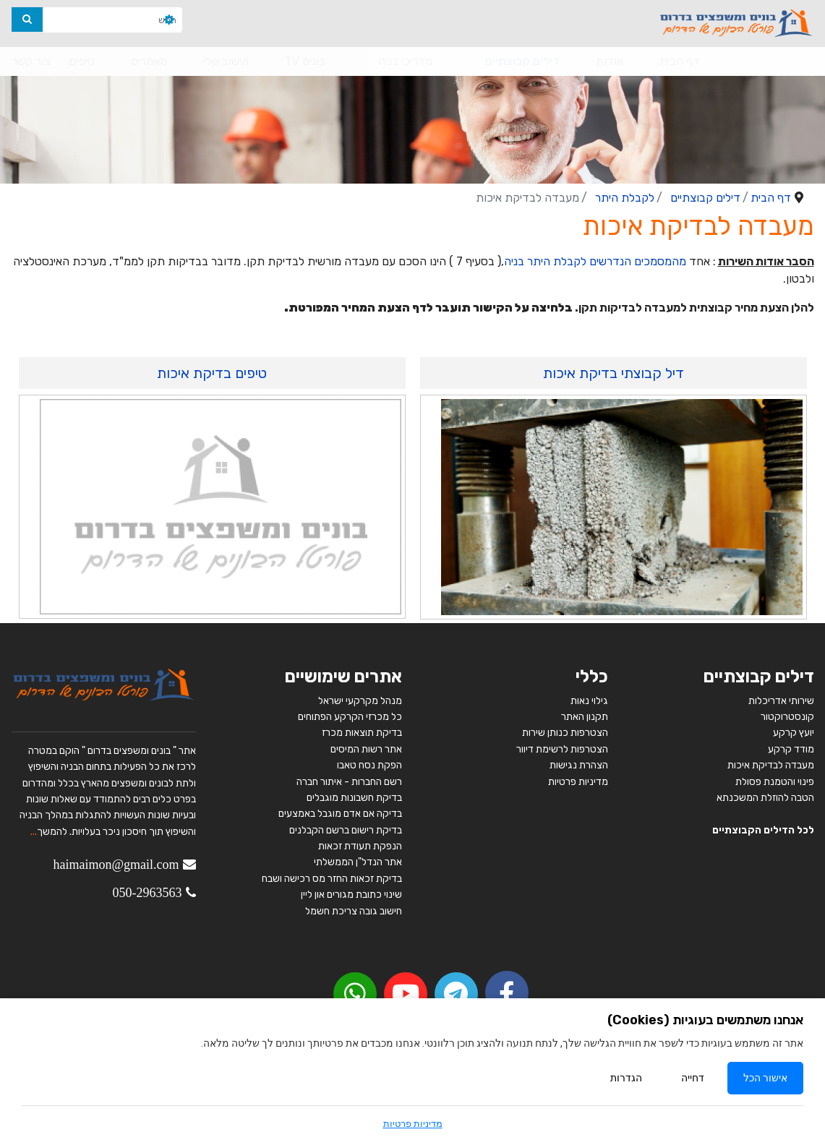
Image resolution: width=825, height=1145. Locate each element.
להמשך (52, 831)
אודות (609, 61)
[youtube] (405, 994)
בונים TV (305, 61)
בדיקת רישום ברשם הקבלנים (345, 830)
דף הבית (679, 61)
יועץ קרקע (793, 732)
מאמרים (149, 61)
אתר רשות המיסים (366, 749)
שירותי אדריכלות (781, 701)
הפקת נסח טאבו (369, 765)
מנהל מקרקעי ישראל (360, 701)
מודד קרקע (791, 749)
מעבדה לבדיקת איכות (770, 765)
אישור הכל (765, 1078)
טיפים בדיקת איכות (212, 373)
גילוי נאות (589, 701)
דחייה (692, 1078)
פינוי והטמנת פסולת (774, 782)
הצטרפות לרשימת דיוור (562, 749)
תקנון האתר (584, 717)
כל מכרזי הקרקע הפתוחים (349, 717)
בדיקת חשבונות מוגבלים (354, 798)
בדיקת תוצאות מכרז (362, 732)
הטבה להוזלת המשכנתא (765, 798)
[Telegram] (456, 994)
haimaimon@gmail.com (116, 864)
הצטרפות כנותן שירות (565, 732)
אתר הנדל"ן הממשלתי (358, 862)
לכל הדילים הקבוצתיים (763, 830)
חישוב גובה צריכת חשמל (353, 911)
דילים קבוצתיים (522, 61)
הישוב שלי (226, 61)
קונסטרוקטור (787, 717)
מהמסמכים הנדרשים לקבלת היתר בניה (595, 261)
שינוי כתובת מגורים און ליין (351, 894)
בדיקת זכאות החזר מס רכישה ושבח (332, 878)
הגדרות (626, 1078)
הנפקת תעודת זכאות (360, 846)
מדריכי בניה (405, 61)
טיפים (82, 61)
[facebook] (507, 992)
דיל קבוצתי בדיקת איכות (613, 373)
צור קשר (31, 61)
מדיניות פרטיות (578, 782)
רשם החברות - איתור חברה (348, 782)
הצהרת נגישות (579, 765)
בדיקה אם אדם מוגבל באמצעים (340, 813)
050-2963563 (147, 892)
